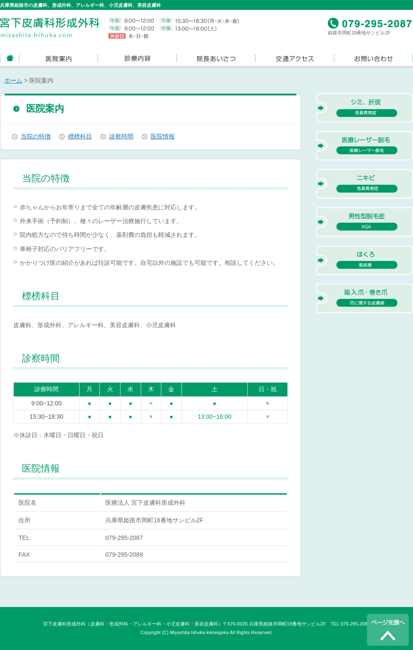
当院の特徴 (36, 136)
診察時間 (121, 136)
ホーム (13, 80)
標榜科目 (80, 136)
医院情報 (163, 136)
